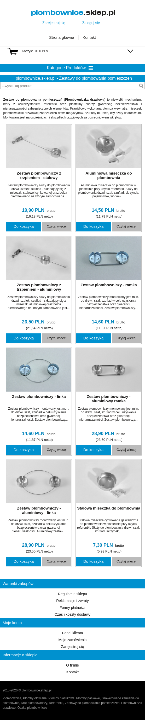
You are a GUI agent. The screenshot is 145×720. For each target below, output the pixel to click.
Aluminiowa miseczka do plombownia (108, 175)
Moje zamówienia (72, 640)
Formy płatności (72, 607)
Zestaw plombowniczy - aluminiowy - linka (39, 510)
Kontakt (89, 37)
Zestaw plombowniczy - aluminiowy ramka (109, 398)
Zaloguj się (91, 23)
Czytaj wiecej (57, 226)
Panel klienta (72, 633)
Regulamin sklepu (72, 594)
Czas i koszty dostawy (73, 614)
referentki (50, 104)
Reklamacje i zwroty (72, 601)
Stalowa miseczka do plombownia (108, 508)
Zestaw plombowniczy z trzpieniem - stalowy (39, 175)
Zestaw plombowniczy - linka (39, 396)
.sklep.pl (73, 12)
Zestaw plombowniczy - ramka (108, 285)
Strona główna (61, 37)
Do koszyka (24, 226)
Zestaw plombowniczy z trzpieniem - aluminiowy (39, 287)
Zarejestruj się (53, 23)
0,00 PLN (41, 51)
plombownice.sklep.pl (35, 78)
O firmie (72, 665)
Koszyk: (27, 51)
